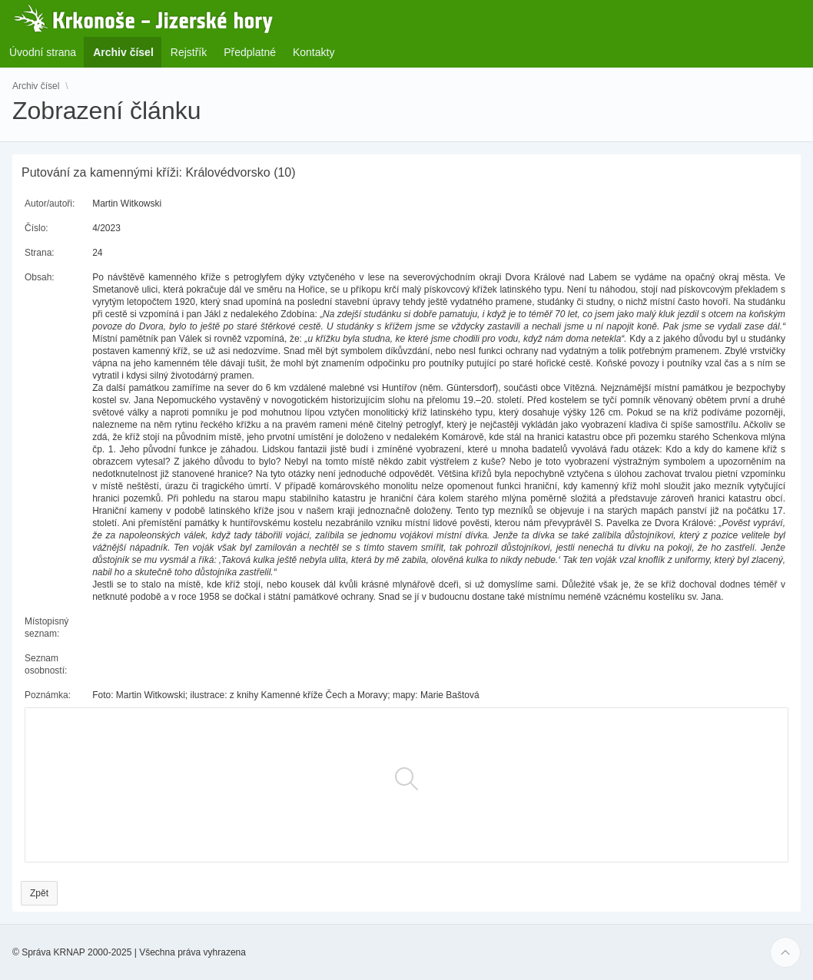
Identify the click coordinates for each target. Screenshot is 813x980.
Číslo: (36, 228)
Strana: (40, 252)
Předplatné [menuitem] (250, 52)
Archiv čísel (35, 86)
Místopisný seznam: (46, 627)
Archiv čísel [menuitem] (128, 51)
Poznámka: (48, 695)
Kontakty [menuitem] (313, 52)
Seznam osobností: (46, 664)
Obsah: (40, 277)
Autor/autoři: (50, 203)
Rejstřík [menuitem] (189, 52)
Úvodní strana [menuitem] (42, 52)
